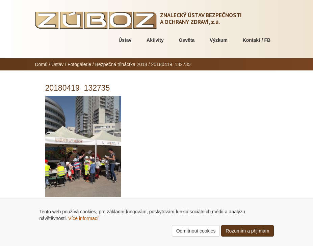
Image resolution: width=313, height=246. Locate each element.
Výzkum (219, 40)
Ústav (125, 40)
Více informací (83, 218)
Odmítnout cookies (196, 231)
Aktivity (155, 40)
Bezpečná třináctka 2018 (121, 64)
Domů (41, 64)
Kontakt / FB (256, 40)
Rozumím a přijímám (247, 231)
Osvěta (186, 40)
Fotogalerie (79, 64)
